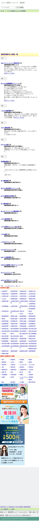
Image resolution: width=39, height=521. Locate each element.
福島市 (21, 336)
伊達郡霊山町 (5, 328)
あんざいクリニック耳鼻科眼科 (10, 211)
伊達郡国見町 (23, 323)
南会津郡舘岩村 (33, 343)
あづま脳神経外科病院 (7, 196)
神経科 (30, 362)
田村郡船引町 (14, 321)
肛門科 (12, 377)
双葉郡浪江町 (32, 338)
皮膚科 (21, 374)
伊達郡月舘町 (14, 326)
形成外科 (22, 367)
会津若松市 (4, 291)
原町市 (12, 333)
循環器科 (4, 362)
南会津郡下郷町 (6, 343)
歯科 (3, 382)
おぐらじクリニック (7, 272)
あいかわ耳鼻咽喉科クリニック (10, 83)
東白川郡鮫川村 (24, 333)
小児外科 (31, 369)
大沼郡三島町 (14, 306)
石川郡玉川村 (14, 296)
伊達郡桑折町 (32, 323)
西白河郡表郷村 (24, 328)
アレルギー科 (23, 364)
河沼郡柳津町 (32, 308)
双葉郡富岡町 (23, 338)
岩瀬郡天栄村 (32, 298)
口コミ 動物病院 (4, 509)
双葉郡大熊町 (32, 336)
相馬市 (3, 318)
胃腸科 (30, 359)
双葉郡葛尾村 (5, 338)
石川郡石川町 (5, 296)
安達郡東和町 (14, 293)
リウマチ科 (31, 364)
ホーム (2, 11)
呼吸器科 (13, 359)
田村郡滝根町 (32, 318)
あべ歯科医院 (5, 203)
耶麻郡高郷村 (14, 351)
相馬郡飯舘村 (5, 316)
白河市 (21, 313)
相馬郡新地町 (32, 316)
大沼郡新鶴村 (5, 306)
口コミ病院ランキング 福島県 (13, 3)
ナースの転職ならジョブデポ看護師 (16, 11)
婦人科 (21, 372)
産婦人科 (4, 372)
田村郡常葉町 (5, 321)
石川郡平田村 (23, 296)
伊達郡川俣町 (14, 323)
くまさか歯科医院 (6, 110)
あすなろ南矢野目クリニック (9, 188)
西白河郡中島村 (6, 331)
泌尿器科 (31, 374)
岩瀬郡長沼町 (5, 301)
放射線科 (31, 377)
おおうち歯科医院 (6, 257)
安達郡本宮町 (23, 293)
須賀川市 (31, 313)
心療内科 (13, 364)
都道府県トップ (12, 512)
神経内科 (4, 364)
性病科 (3, 377)
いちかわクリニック (7, 242)
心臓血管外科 (23, 369)
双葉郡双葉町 (23, 341)
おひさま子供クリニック (8, 280)
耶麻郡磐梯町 (32, 351)
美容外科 (31, 367)
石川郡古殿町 (32, 296)
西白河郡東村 (23, 331)
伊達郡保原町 (23, 326)
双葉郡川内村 (14, 338)
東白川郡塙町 (5, 336)
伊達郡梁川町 (32, 326)
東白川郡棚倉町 (33, 333)
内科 (3, 359)
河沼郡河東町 (32, 306)
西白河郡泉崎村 (15, 328)
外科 (3, 367)
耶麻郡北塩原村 (33, 348)
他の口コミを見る (9, 73)
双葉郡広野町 (14, 341)
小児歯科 (22, 382)
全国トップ (3, 512)
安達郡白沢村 (5, 293)
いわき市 (4, 298)
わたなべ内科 (5, 144)
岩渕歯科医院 (5, 161)
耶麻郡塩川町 (5, 351)
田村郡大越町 (14, 318)
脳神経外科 (4, 369)
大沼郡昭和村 (32, 303)
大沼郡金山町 (32, 301)
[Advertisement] (19, 33)
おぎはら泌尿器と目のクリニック (11, 265)
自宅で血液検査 (19, 506)
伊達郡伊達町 (5, 326)
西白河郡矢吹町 (33, 331)
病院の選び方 (3, 506)
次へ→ (18, 285)
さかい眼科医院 (5, 127)
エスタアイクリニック (7, 249)
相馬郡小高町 (14, 316)
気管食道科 (13, 374)
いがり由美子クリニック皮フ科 (10, 226)
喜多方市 (22, 311)
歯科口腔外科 (32, 382)
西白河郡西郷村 (15, 331)
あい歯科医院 (5, 180)
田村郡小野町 (23, 318)
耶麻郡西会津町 (24, 351)
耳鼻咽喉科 (4, 374)
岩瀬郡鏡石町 (23, 298)
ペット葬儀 (11, 509)
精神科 (21, 362)
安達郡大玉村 (32, 291)
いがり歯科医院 (5, 219)
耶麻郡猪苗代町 (33, 346)
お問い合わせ (26, 515)
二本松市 (4, 333)
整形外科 (13, 367)
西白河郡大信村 (33, 328)
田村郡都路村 (32, 321)
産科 (12, 372)
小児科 (12, 362)
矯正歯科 (13, 382)
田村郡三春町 (23, 321)
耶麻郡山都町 (5, 353)
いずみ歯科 (4, 234)
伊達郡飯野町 (5, 323)
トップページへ (9, 285)
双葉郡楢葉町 (5, 341)
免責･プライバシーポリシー (13, 515)
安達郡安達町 (14, 291)
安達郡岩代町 (23, 291)
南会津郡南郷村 (6, 346)
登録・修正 (32, 512)
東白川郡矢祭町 (15, 336)
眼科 (30, 372)
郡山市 (30, 311)
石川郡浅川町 (32, 293)
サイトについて (23, 512)
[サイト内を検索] (8, 7)
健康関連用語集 (27, 506)
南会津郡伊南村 (33, 341)
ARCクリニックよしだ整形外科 (10, 63)
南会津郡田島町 (15, 343)
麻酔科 (30, 379)
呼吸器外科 (13, 369)
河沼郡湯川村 (5, 311)
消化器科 (22, 359)
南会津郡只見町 (24, 343)
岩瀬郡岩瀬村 (14, 298)
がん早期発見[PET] (11, 506)
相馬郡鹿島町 (23, 316)
